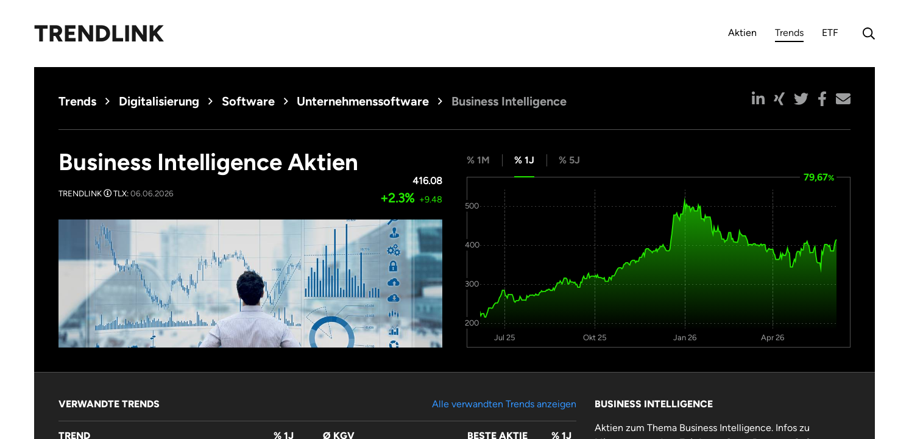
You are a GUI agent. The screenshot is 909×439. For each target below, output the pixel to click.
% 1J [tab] (524, 160)
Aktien (742, 32)
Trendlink (99, 33)
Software (248, 101)
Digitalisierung (159, 101)
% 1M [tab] (478, 160)
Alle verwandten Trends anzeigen (504, 404)
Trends (789, 34)
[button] (758, 98)
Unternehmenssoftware (363, 101)
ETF (830, 32)
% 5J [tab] (569, 160)
